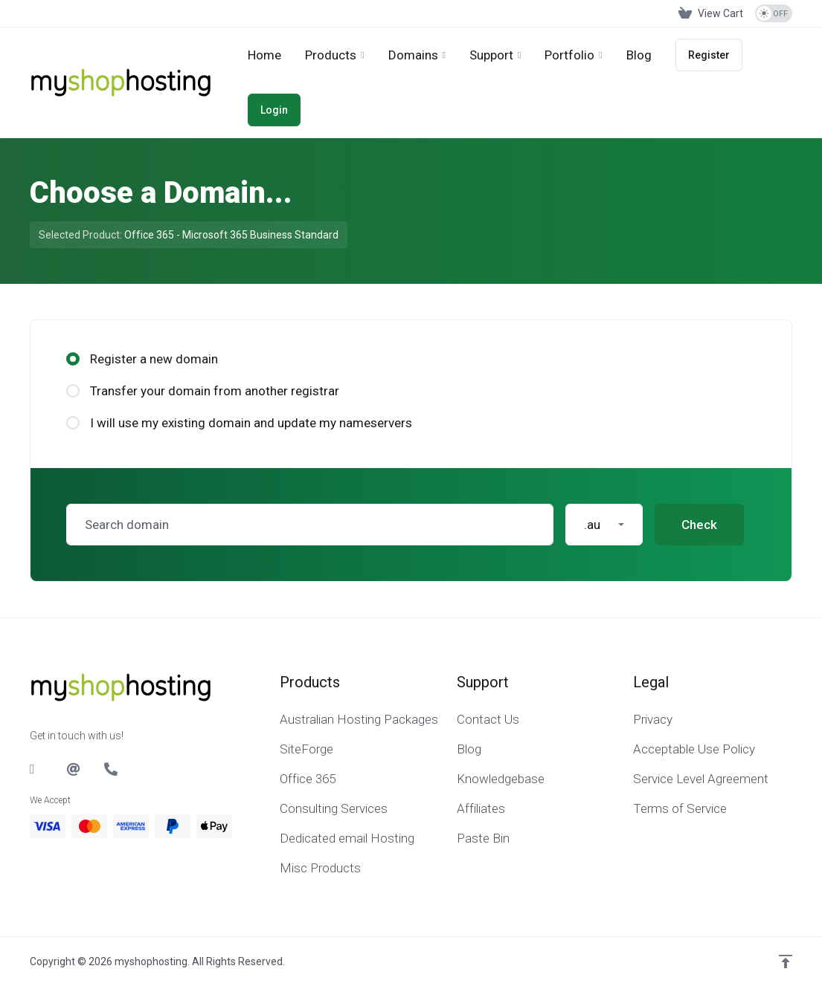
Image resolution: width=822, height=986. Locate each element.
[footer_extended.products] (334, 54)
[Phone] (110, 769)
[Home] (264, 54)
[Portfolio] (573, 54)
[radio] (73, 359)
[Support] (495, 54)
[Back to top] (785, 961)
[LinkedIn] (36, 769)
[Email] (73, 769)
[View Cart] (710, 13)
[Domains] (416, 54)
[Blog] (639, 54)
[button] (604, 524)
